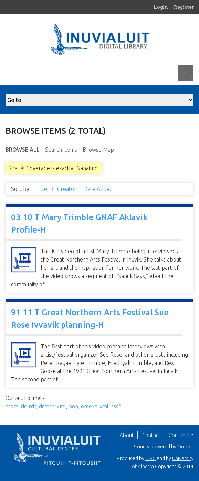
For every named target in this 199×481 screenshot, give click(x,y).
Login (161, 7)
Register (184, 7)
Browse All (23, 149)
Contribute (181, 435)
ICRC (150, 458)
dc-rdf (28, 406)
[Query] (99, 71)
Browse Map (98, 149)
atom (12, 406)
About (126, 435)
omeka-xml (94, 406)
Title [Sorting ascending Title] (42, 189)
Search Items (61, 149)
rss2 (116, 406)
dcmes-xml (52, 406)
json (73, 406)
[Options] (185, 73)
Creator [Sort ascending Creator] (67, 189)
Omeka (185, 446)
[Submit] (191, 71)
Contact (151, 435)
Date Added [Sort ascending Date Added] (98, 189)
